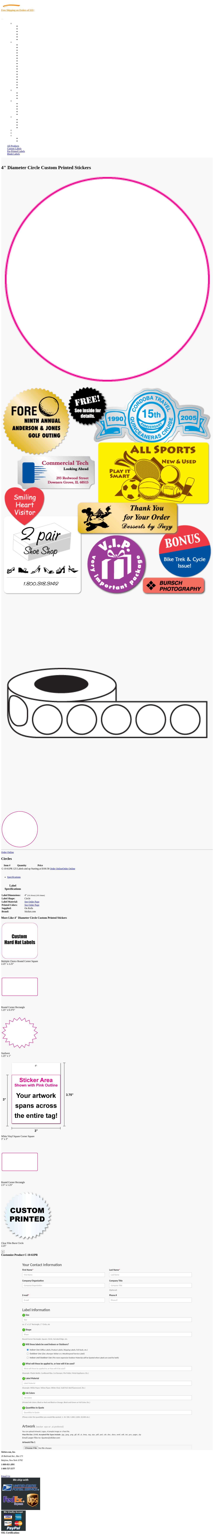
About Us (17, 101)
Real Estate (24, 77)
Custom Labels (14, 148)
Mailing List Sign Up (29, 125)
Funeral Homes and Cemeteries (34, 85)
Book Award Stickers (29, 87)
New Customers (26, 141)
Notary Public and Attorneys (32, 58)
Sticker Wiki (25, 109)
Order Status (25, 122)
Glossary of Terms (28, 111)
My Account (19, 133)
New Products (25, 34)
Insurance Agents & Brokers (32, 50)
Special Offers (26, 39)
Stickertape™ (25, 74)
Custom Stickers (21, 90)
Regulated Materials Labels (32, 82)
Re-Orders (18, 130)
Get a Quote (24, 95)
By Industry (18, 42)
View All (23, 44)
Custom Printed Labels (30, 28)
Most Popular (25, 36)
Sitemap (23, 127)
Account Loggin (26, 138)
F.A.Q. (22, 114)
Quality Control (26, 47)
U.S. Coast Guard (27, 79)
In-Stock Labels (26, 26)
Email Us (5, 1476)
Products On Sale (27, 31)
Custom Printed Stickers (30, 66)
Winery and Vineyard (29, 52)
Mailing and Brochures (30, 71)
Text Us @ (11, 1473)
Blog (21, 106)
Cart (15, 135)
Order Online (7, 852)
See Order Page (32, 901)
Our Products (19, 23)
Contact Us (18, 117)
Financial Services (28, 69)
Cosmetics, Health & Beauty (32, 60)
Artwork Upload (27, 98)
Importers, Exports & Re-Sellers (34, 55)
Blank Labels (13, 154)
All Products (13, 146)
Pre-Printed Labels (16, 151)
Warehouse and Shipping (31, 63)
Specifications (14, 877)
